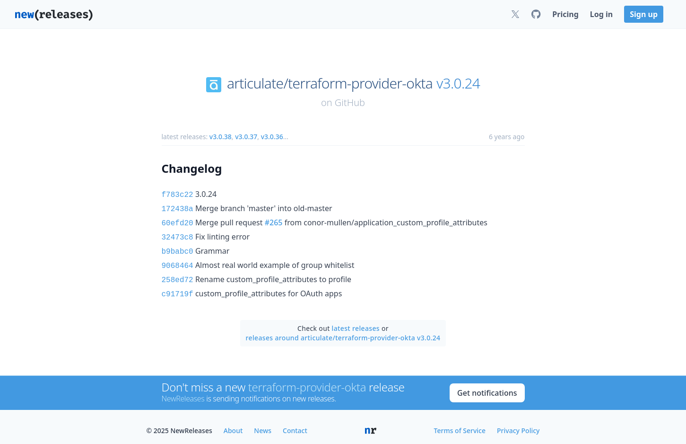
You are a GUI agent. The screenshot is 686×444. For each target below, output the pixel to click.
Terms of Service (460, 422)
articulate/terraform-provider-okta (330, 83)
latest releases (356, 320)
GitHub (350, 102)
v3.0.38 (220, 136)
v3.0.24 (458, 83)
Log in (601, 14)
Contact (295, 422)
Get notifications (487, 385)
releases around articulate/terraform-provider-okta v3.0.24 (343, 330)
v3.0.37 (246, 136)
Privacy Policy (518, 422)
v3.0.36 (272, 136)
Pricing (565, 14)
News (262, 422)
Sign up (644, 14)
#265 (274, 220)
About (233, 422)
